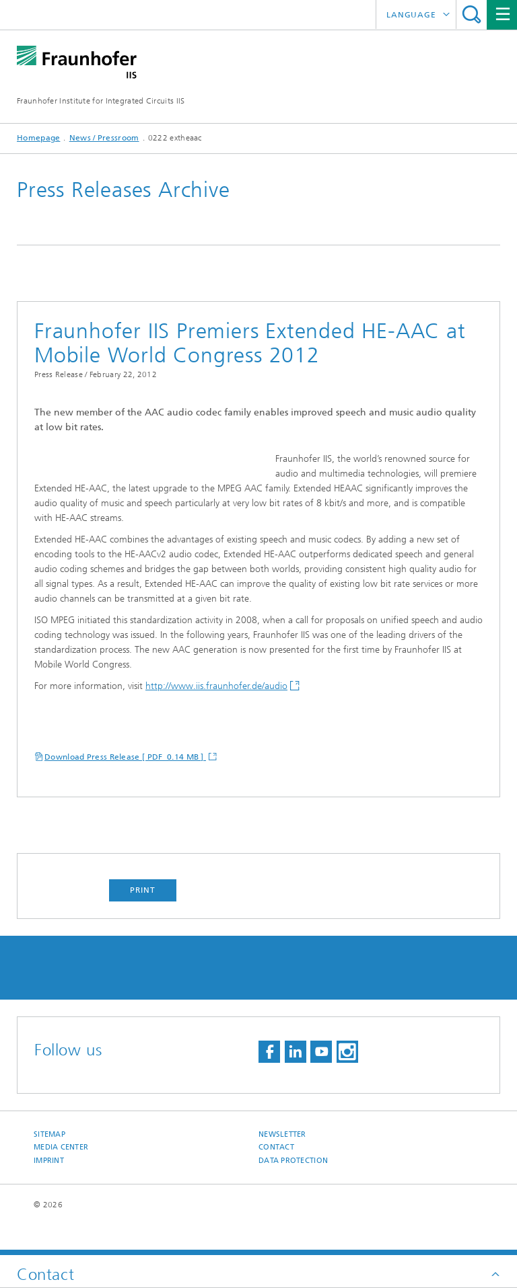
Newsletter (282, 1164)
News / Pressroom (104, 138)
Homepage (38, 138)
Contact (276, 1176)
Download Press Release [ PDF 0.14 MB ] (125, 786)
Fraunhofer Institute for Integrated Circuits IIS (100, 101)
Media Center (61, 1176)
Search (471, 14)
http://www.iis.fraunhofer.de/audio (216, 715)
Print (143, 919)
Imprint (49, 1190)
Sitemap (49, 1164)
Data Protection (293, 1190)
